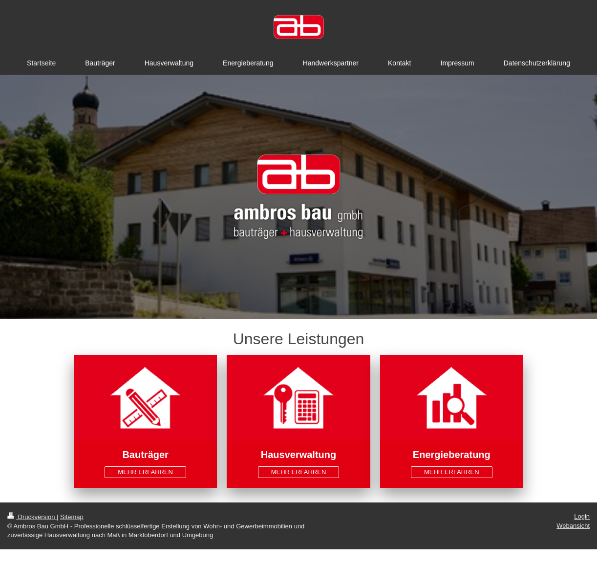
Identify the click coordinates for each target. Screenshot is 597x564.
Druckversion (32, 517)
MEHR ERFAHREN (145, 472)
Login (582, 516)
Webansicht (573, 525)
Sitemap (72, 517)
